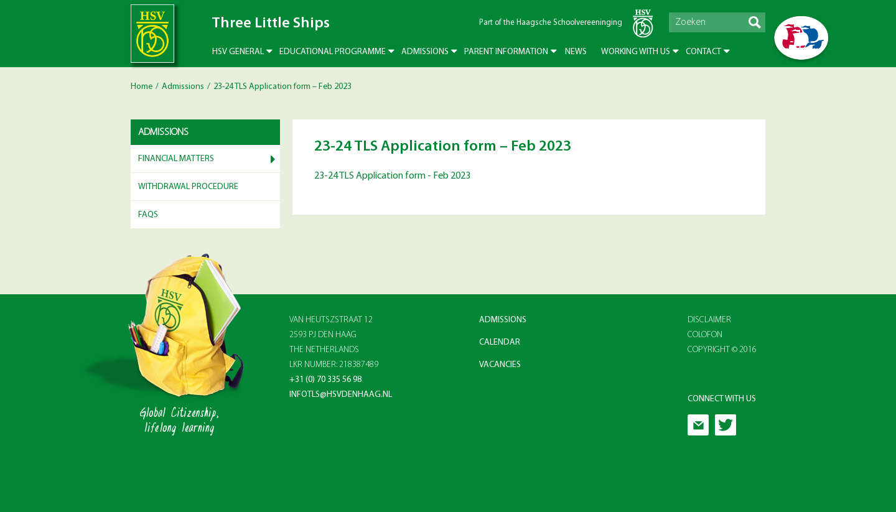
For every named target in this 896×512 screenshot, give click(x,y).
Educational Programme (332, 52)
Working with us (635, 52)
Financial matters (176, 159)
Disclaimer (709, 320)
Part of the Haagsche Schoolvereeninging (550, 23)
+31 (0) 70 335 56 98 (325, 379)
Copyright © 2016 (722, 350)
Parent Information (506, 52)
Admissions (425, 52)
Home (141, 86)
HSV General (238, 52)
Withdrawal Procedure (188, 187)
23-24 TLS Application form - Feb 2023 (392, 176)
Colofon (705, 335)
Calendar (499, 342)
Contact (703, 52)
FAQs (148, 215)
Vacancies (500, 365)
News (576, 52)
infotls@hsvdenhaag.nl (340, 394)
